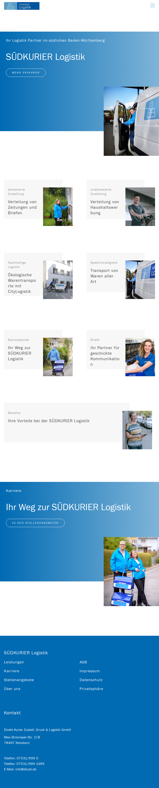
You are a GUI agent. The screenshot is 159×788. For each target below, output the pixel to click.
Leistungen (14, 662)
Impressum (90, 671)
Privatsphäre (91, 688)
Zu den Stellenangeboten (35, 523)
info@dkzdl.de (25, 769)
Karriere (11, 671)
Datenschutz (91, 680)
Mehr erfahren (26, 72)
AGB (83, 662)
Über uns (12, 688)
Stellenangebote (19, 680)
